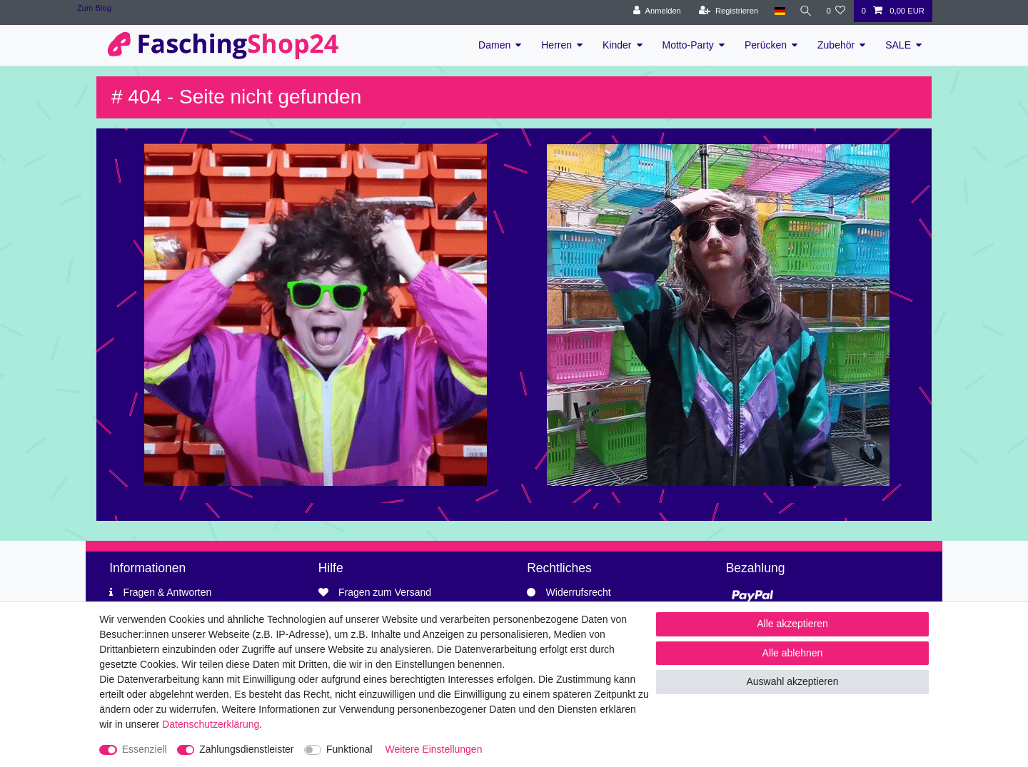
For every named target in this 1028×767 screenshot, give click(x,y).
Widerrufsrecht (578, 592)
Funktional (349, 749)
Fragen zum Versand (384, 592)
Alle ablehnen (792, 653)
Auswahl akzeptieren (792, 681)
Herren (556, 45)
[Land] (776, 11)
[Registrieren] (725, 11)
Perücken (766, 45)
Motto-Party (688, 45)
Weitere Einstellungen (434, 749)
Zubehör (836, 45)
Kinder (617, 45)
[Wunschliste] (835, 11)
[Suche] (804, 11)
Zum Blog (94, 8)
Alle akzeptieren (792, 623)
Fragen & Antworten (168, 592)
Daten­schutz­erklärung (210, 724)
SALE (898, 45)
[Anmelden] (654, 11)
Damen (494, 45)
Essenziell (144, 749)
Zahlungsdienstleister (246, 749)
